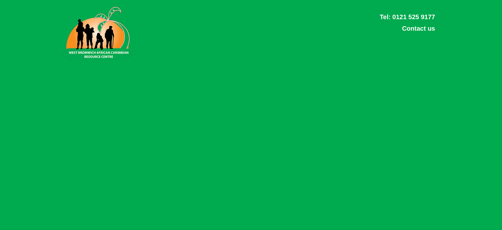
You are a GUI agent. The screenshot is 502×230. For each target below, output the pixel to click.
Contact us (418, 28)
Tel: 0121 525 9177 (407, 16)
